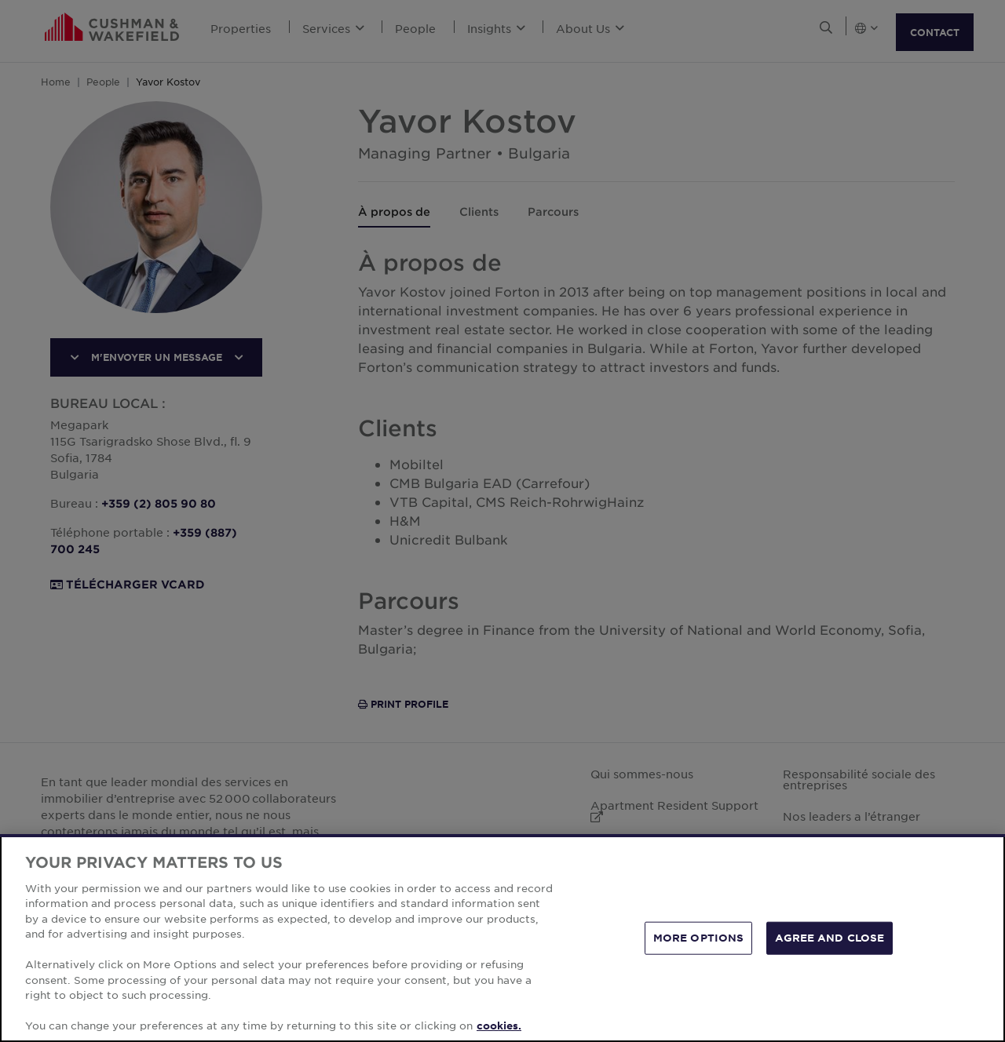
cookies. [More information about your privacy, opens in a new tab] (499, 1025)
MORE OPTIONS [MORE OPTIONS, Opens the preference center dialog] (698, 937)
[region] (502, 938)
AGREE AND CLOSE (829, 937)
